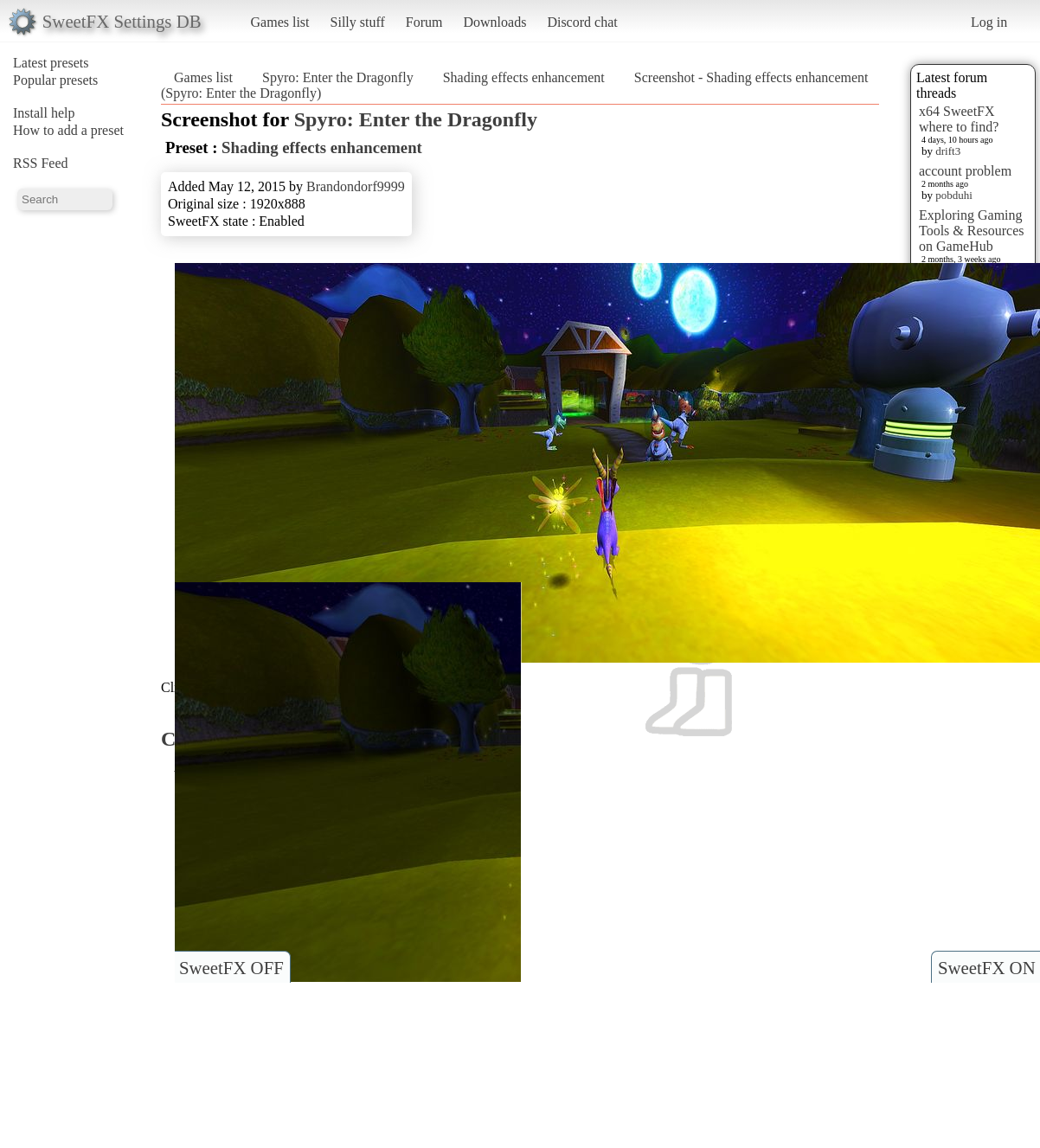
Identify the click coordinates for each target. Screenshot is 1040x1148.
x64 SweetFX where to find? (958, 119)
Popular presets (55, 80)
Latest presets (51, 62)
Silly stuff (358, 22)
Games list (280, 22)
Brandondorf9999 (355, 186)
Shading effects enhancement (524, 77)
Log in (989, 22)
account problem (965, 171)
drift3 (947, 150)
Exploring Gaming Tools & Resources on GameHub (971, 230)
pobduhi (954, 195)
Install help (44, 113)
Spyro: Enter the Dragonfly (338, 77)
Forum (424, 22)
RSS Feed (40, 163)
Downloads (494, 22)
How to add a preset (68, 130)
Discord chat (582, 22)
